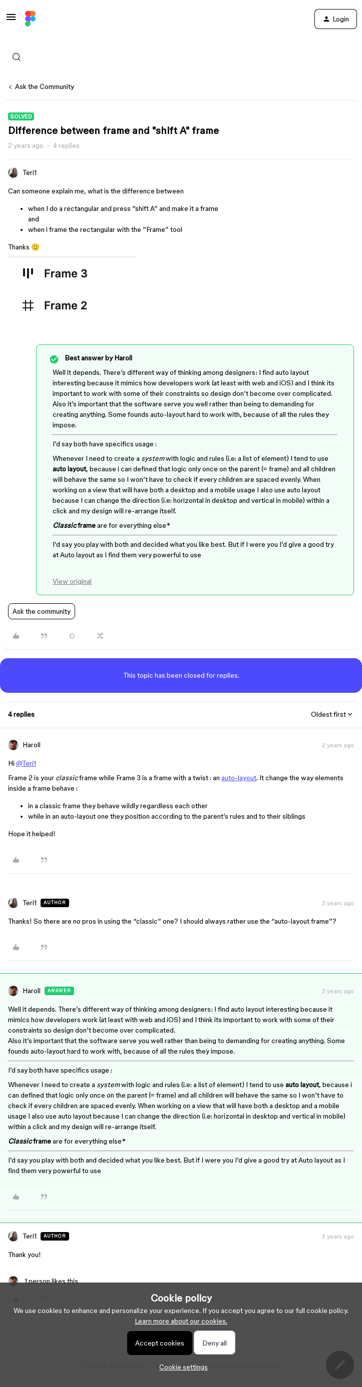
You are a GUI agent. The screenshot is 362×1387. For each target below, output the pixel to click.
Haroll (32, 745)
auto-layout (238, 778)
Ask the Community (44, 86)
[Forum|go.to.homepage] (30, 19)
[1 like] (43, 1281)
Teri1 (30, 172)
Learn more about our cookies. (181, 1321)
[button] (11, 20)
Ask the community (42, 611)
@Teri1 (26, 763)
